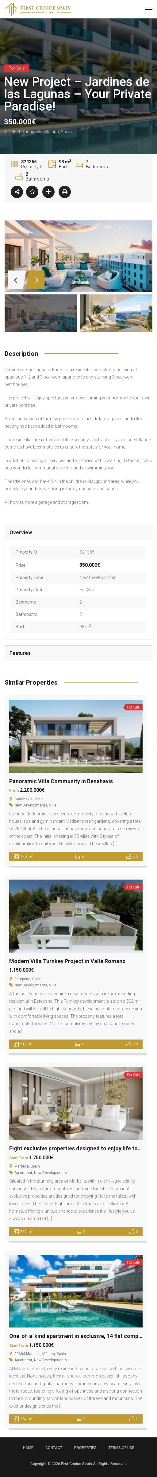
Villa (52, 805)
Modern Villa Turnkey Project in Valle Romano (67, 961)
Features (20, 653)
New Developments (98, 577)
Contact (53, 1448)
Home (28, 1448)
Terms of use (121, 1448)
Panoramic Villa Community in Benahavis (61, 781)
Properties (85, 1448)
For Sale (87, 589)
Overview (21, 532)
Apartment (23, 1173)
